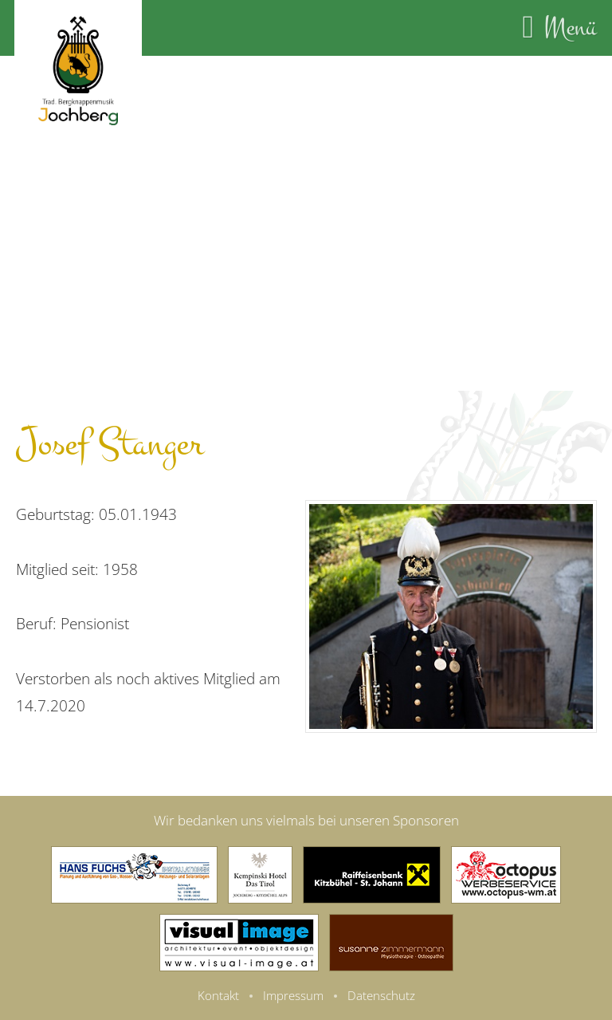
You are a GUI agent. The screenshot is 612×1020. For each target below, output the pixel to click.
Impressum (293, 995)
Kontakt (218, 995)
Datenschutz (381, 995)
